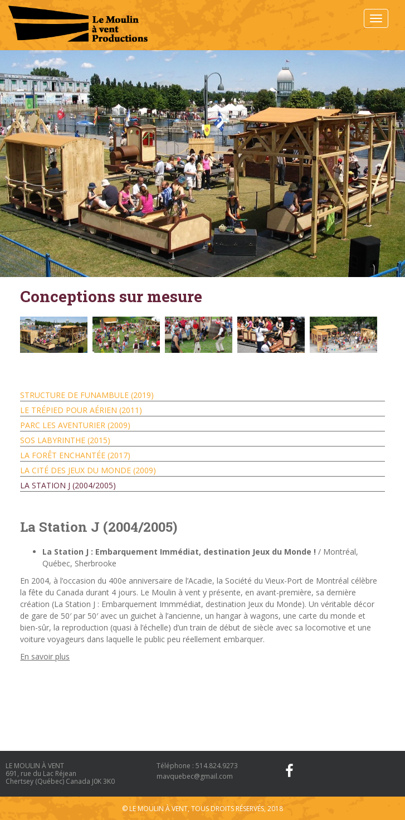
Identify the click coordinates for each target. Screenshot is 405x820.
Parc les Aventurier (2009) (75, 425)
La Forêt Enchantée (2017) (75, 455)
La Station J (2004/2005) (68, 485)
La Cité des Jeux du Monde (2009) (88, 470)
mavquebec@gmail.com (195, 776)
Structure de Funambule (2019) (87, 395)
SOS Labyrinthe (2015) (65, 440)
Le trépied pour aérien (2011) (81, 410)
